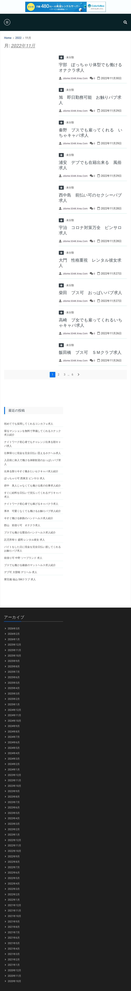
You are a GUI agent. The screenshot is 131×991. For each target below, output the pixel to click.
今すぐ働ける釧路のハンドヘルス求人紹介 (28, 518)
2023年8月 (14, 796)
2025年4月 (14, 688)
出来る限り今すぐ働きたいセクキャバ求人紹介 (31, 471)
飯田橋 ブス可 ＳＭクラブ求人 (90, 352)
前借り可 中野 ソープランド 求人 (23, 557)
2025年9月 (14, 661)
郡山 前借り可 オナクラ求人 (22, 525)
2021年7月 (14, 932)
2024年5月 (14, 747)
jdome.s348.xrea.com (75, 78)
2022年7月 (14, 867)
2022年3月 (14, 889)
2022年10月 (14, 851)
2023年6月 (14, 807)
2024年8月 (14, 731)
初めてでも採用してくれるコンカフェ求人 (28, 423)
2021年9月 (14, 921)
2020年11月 (14, 975)
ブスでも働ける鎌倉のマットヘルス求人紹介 (30, 565)
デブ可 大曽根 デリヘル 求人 (20, 572)
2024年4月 (14, 753)
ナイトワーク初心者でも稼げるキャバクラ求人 (31, 503)
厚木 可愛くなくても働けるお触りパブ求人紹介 (32, 511)
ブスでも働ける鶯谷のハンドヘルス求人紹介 (30, 532)
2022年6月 (14, 872)
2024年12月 (14, 710)
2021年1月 (14, 964)
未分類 (66, 57)
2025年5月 (14, 682)
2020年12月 (14, 970)
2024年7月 (14, 736)
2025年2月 (14, 699)
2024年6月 (14, 742)
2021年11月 (14, 910)
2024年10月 (14, 720)
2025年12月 (14, 644)
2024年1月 (14, 769)
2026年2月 (14, 633)
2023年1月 (14, 834)
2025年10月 (14, 655)
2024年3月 (14, 758)
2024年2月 (14, 764)
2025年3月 (14, 693)
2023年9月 (14, 791)
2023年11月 (14, 780)
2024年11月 (14, 715)
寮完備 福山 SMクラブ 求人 (20, 579)
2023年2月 (14, 829)
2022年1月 (14, 899)
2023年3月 (14, 823)
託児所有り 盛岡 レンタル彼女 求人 (24, 539)
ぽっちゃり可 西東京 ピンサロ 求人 (24, 478)
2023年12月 (14, 775)
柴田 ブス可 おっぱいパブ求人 (90, 292)
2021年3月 (14, 954)
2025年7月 (14, 671)
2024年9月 (14, 726)
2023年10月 (14, 785)
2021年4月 (14, 948)
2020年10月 (14, 981)
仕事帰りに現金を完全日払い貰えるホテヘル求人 (32, 453)
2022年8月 (14, 861)
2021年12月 (14, 905)
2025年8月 (14, 666)
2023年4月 (14, 818)
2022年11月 (14, 845)
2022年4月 (14, 883)
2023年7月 (14, 802)
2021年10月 (14, 916)
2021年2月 (14, 959)
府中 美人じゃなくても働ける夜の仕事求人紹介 (32, 485)
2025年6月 (14, 677)
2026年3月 (14, 628)
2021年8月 (14, 926)
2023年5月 (14, 813)
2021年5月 (14, 943)
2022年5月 (14, 878)
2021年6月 (14, 937)
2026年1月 (14, 639)
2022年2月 (14, 894)
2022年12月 (14, 840)
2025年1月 (14, 704)
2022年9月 (14, 856)
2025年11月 (14, 650)
